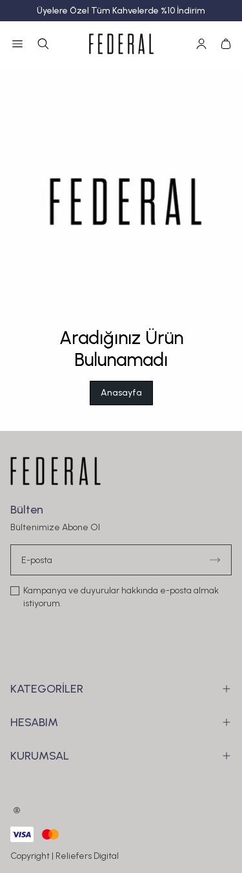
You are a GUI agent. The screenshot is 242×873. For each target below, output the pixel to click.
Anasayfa (121, 392)
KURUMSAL (121, 756)
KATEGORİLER (121, 689)
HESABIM (121, 722)
